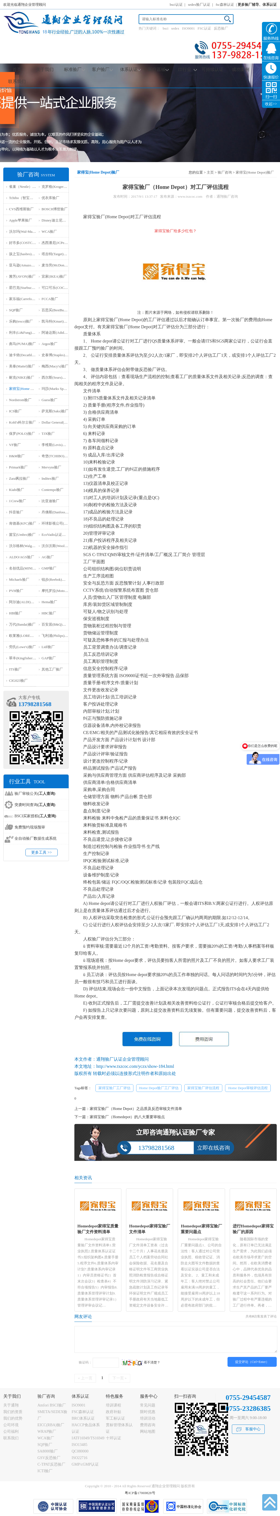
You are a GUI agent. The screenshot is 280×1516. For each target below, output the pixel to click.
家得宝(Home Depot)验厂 (28, 389)
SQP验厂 (16, 310)
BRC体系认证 (83, 1418)
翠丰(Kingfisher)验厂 (25, 658)
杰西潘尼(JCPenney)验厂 (61, 243)
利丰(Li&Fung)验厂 (24, 332)
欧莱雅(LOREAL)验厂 (26, 636)
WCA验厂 (49, 231)
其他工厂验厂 (52, 669)
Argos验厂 (49, 344)
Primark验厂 (18, 467)
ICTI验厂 (44, 1471)
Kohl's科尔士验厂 (22, 422)
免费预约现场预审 (29, 827)
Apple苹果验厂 (20, 220)
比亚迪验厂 (50, 501)
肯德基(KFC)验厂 (22, 523)
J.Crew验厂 (17, 501)
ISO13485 (80, 1445)
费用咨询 (147, 1425)
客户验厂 (102, 69)
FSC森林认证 (83, 1412)
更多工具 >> (41, 852)
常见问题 (147, 1405)
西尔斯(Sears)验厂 (55, 377)
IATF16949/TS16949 (88, 1438)
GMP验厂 (49, 568)
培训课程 (113, 1405)
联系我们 (17, 81)
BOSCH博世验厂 (55, 209)
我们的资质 (12, 1412)
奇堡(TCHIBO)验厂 (56, 456)
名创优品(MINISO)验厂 (27, 568)
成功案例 (240, 69)
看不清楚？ (140, 1362)
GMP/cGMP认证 (85, 1464)
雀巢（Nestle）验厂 (24, 187)
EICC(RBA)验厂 (50, 1425)
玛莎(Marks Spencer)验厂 (61, 389)
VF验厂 (15, 445)
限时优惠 (147, 1412)
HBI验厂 (15, 613)
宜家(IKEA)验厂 (54, 276)
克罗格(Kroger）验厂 (58, 187)
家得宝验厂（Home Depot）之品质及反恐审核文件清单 (136, 1109)
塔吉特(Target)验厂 (56, 254)
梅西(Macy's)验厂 (55, 366)
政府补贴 (113, 1412)
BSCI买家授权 (35, 816)
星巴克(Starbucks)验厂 (26, 288)
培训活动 (147, 1418)
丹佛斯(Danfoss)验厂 (57, 512)
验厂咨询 (225, 172)
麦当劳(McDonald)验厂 (59, 265)
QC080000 (80, 1451)
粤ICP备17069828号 (140, 1493)
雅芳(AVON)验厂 (22, 276)
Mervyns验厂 (51, 467)
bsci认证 (176, 4)
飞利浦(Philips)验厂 (57, 636)
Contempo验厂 (52, 490)
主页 (210, 172)
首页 (17, 69)
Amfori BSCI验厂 (51, 1405)
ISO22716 (80, 1458)
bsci (165, 28)
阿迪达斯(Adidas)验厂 (58, 332)
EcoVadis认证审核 (55, 535)
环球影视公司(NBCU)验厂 (62, 523)
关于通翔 (11, 1405)
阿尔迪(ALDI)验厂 (23, 602)
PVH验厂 (16, 591)
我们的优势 (12, 1418)
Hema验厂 (49, 602)
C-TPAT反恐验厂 (51, 1464)
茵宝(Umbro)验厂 (22, 535)
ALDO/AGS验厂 (21, 557)
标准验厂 (74, 69)
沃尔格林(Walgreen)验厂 (27, 546)
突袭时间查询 (34, 805)
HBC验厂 (49, 613)
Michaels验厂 (19, 579)
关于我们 (45, 69)
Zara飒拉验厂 (19, 478)
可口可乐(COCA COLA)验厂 (64, 288)
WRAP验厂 (46, 1431)
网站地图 (147, 1431)
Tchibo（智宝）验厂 (24, 198)
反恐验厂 (221, 28)
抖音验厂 (16, 512)
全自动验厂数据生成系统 (35, 838)
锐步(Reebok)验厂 (55, 579)
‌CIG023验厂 (18, 680)
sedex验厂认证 (199, 4)
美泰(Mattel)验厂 (22, 366)
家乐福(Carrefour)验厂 (26, 299)
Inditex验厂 (50, 478)
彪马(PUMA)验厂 (22, 344)
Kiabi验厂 (16, 490)
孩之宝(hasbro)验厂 (24, 254)
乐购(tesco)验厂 (21, 321)
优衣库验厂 (50, 198)
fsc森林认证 (225, 4)
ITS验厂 (15, 669)
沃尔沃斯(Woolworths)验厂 (62, 546)
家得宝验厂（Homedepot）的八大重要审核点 (127, 1117)
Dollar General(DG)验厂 (59, 422)
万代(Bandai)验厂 (22, 624)
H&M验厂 (17, 456)
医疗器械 (158, 69)
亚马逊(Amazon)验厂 (25, 265)
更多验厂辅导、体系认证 (257, 4)
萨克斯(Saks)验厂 (55, 411)
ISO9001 (188, 28)
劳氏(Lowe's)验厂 (22, 647)
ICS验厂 (15, 411)
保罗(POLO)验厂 (22, 434)
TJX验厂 (48, 434)
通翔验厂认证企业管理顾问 (122, 1059)
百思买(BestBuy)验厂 (58, 310)
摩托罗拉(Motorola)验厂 (60, 591)
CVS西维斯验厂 (21, 209)
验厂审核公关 (34, 794)
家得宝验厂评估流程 (203, 1088)
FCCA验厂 (50, 299)
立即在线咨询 (213, 1148)
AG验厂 (48, 557)
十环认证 (113, 1438)
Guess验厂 (49, 400)
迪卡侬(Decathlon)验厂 (26, 355)
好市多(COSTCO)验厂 (26, 243)
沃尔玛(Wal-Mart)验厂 (26, 231)
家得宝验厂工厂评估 (114, 1088)
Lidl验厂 (48, 647)
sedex (175, 28)
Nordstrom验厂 (20, 400)
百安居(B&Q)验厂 (55, 624)
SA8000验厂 (47, 1451)
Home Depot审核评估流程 (248, 1088)
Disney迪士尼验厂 (55, 220)
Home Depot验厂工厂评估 (159, 1088)
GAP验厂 (49, 658)
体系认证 (130, 69)
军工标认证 (115, 1418)
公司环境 (11, 1425)
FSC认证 (204, 28)
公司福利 (11, 1431)
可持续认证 (212, 69)
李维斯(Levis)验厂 (56, 445)
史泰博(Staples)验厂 (57, 355)
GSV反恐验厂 (48, 1458)
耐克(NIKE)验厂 (21, 377)
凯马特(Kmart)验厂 (56, 321)
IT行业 (187, 69)
